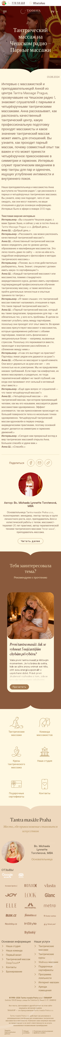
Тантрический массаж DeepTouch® (16, 961)
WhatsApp (39, 3)
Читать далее (30, 541)
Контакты (9, 967)
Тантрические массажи (44, 948)
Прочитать (19, 687)
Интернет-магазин (46, 982)
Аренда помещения (43, 988)
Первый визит (11, 954)
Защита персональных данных (10, 1032)
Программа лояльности (43, 976)
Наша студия (11, 946)
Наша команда (12, 950)
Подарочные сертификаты (43, 968)
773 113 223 (18, 3)
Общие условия (26, 1032)
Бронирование (12, 971)
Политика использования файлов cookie (43, 1032)
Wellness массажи (46, 962)
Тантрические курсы (44, 956)
